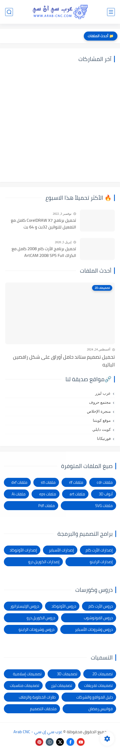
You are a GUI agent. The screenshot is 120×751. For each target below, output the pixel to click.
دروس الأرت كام (100, 606)
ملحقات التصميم (43, 708)
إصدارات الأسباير (61, 550)
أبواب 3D (106, 494)
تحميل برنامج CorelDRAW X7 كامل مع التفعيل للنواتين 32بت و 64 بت (43, 223)
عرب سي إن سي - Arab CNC (37, 731)
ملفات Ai (19, 494)
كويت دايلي (101, 429)
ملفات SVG (104, 505)
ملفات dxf (19, 482)
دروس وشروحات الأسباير (94, 629)
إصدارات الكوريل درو (43, 561)
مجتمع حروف (100, 402)
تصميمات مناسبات (24, 685)
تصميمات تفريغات (98, 685)
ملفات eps (47, 494)
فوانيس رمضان (100, 708)
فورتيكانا (104, 438)
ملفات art (77, 494)
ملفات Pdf (46, 505)
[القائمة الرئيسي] (111, 12)
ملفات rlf (76, 482)
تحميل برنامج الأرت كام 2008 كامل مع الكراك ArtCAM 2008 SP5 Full (44, 252)
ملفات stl (48, 482)
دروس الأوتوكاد (63, 606)
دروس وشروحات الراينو (36, 629)
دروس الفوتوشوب (98, 618)
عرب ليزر (103, 393)
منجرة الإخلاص (99, 411)
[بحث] (9, 12)
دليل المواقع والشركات (94, 697)
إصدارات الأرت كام (99, 550)
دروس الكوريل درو (41, 618)
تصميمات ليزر (61, 685)
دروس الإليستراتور (24, 606)
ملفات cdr (105, 482)
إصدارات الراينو (101, 561)
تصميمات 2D (102, 674)
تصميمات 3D (67, 674)
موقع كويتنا (102, 420)
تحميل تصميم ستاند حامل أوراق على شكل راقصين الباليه (64, 361)
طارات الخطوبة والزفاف (37, 697)
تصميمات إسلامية (27, 674)
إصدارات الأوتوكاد (23, 550)
